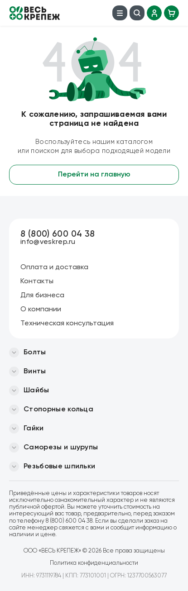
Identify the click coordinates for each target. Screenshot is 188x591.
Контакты (36, 281)
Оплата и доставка (54, 267)
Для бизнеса (42, 295)
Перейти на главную (94, 174)
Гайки (34, 428)
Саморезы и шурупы (61, 447)
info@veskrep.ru (48, 242)
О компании (40, 309)
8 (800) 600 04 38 (57, 234)
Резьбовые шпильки (59, 466)
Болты (35, 352)
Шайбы (36, 390)
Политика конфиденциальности (94, 563)
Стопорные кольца (58, 409)
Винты (35, 371)
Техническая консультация (67, 323)
